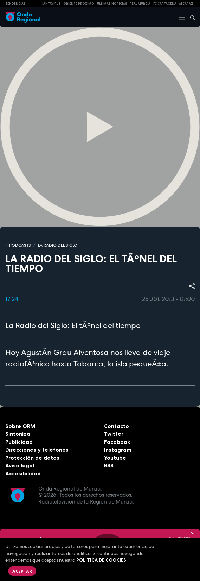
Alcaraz (186, 3)
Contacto (116, 426)
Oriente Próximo (78, 3)
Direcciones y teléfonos (37, 449)
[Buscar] (190, 17)
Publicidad (19, 442)
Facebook (117, 442)
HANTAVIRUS (51, 3)
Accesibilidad (23, 473)
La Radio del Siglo (57, 245)
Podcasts (20, 245)
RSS (109, 465)
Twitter (113, 434)
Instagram (117, 449)
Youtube (115, 457)
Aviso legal (19, 465)
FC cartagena (164, 3)
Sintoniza (17, 434)
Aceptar (22, 571)
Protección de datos (32, 457)
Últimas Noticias (112, 3)
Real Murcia (140, 3)
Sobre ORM (20, 426)
